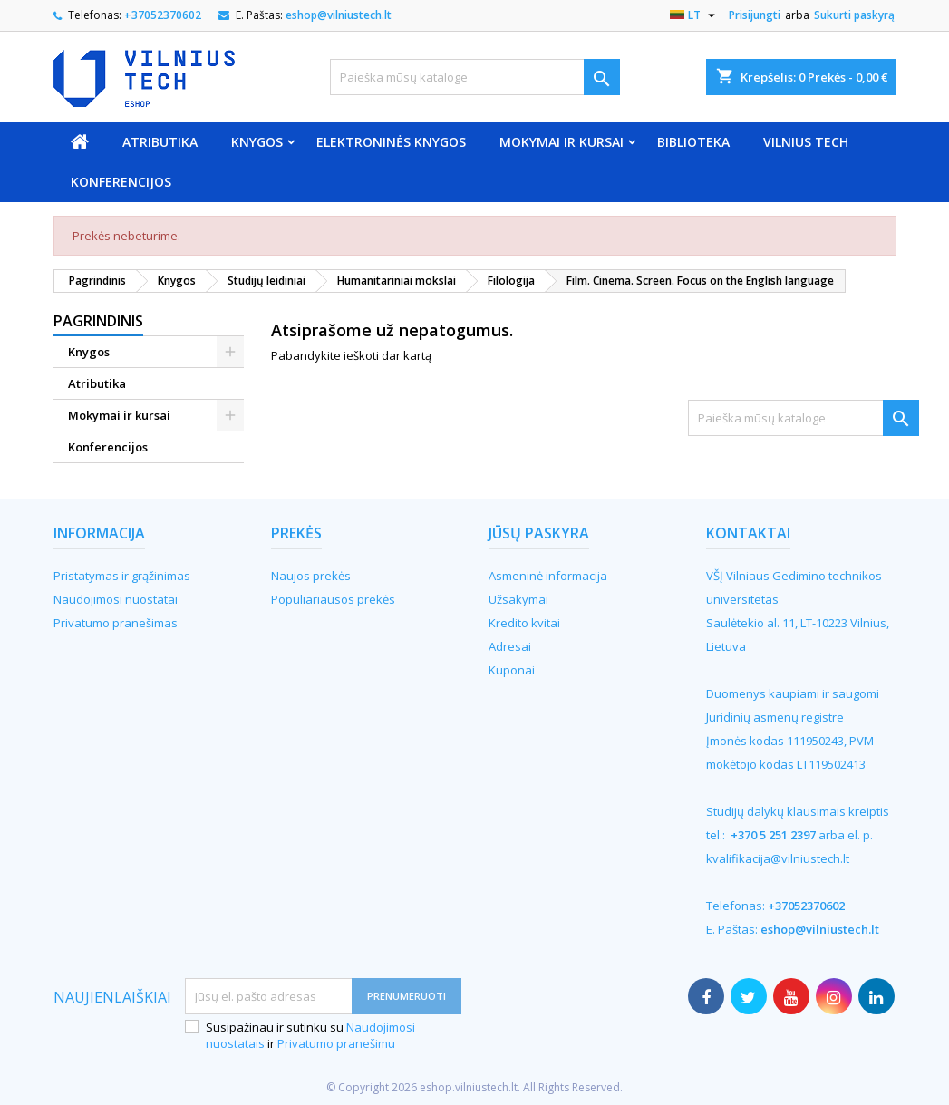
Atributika (160, 141)
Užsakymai (518, 599)
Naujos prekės (311, 575)
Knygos (257, 141)
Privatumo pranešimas (115, 623)
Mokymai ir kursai (561, 141)
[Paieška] (475, 77)
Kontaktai (748, 533)
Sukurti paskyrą (854, 15)
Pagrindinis (98, 321)
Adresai (510, 646)
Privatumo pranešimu (336, 1043)
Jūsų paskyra (539, 533)
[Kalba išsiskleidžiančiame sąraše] (695, 15)
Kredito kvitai (524, 623)
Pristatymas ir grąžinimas (121, 575)
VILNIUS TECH (805, 141)
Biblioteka (693, 141)
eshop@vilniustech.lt (339, 15)
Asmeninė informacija (548, 575)
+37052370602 (162, 15)
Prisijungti (754, 15)
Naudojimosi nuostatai (115, 599)
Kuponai (512, 670)
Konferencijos (121, 181)
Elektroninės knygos (391, 141)
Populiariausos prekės (333, 599)
